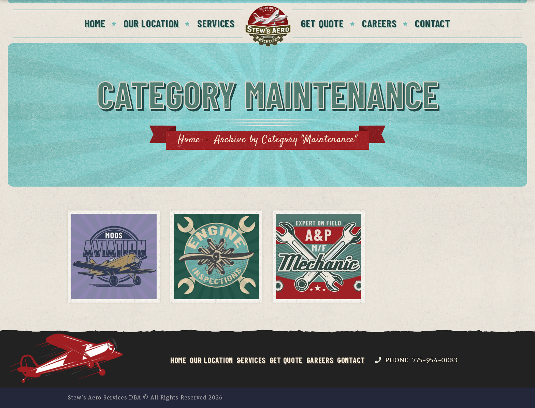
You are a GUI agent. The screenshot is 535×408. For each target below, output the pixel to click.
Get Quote (322, 23)
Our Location (151, 23)
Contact (432, 23)
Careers (379, 23)
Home (95, 23)
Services (216, 23)
